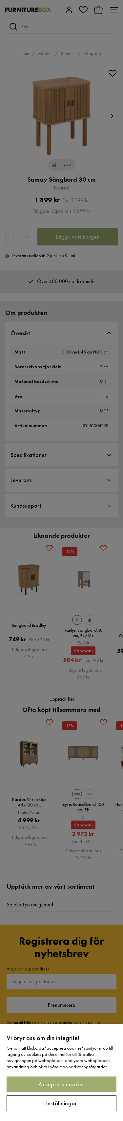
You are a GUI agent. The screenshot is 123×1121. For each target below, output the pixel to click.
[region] (61, 1072)
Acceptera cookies (61, 1084)
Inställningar (61, 1103)
